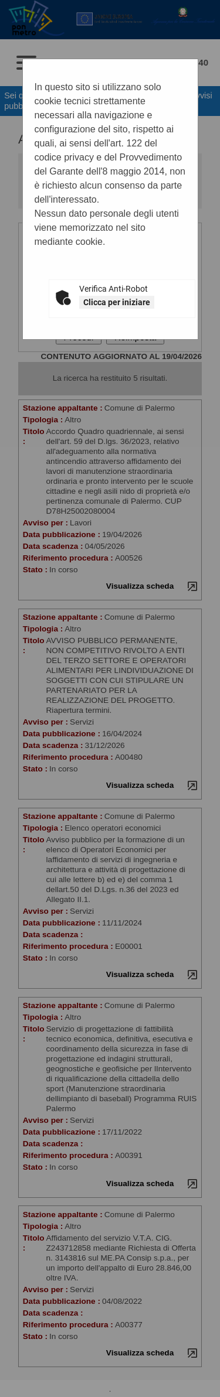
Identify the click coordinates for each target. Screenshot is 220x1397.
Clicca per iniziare (116, 302)
